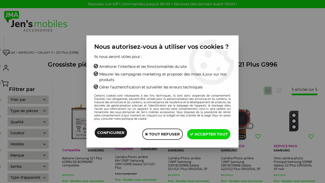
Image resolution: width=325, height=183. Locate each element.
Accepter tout (207, 133)
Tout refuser (158, 133)
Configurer (110, 133)
